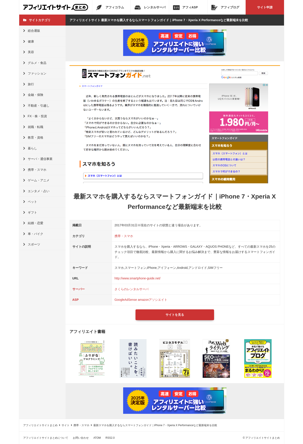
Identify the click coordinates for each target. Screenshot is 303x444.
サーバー (78, 289)
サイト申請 (265, 7)
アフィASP (185, 7)
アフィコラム (110, 7)
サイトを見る (175, 314)
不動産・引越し (36, 105)
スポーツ (31, 244)
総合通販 (31, 30)
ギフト (30, 212)
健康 (28, 41)
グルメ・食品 (34, 63)
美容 (28, 52)
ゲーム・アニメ (36, 180)
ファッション (34, 73)
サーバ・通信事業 (38, 159)
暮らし (30, 148)
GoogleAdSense (126, 299)
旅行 (28, 84)
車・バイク (33, 234)
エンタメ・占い (36, 191)
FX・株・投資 (35, 116)
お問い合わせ (81, 437)
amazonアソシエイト (152, 299)
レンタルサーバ (150, 7)
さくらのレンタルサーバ (132, 289)
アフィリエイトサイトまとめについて (45, 437)
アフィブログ (225, 7)
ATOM (97, 437)
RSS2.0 (110, 437)
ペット (30, 201)
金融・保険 (33, 95)
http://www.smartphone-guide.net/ (138, 278)
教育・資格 (33, 137)
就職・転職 (33, 127)
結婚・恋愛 (33, 223)
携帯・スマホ (34, 169)
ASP (75, 299)
